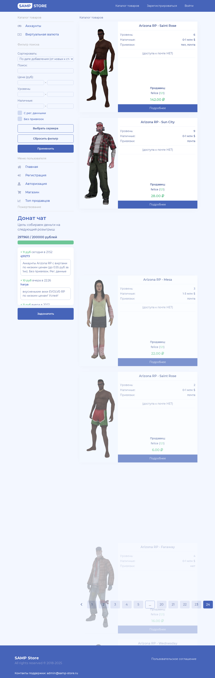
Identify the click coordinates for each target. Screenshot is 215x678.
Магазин (28, 192)
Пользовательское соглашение (173, 659)
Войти (189, 6)
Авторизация (32, 184)
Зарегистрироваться (162, 6)
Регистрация (32, 175)
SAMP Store (27, 658)
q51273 (25, 256)
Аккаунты (29, 26)
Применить (45, 148)
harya (24, 284)
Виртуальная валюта (38, 34)
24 (208, 604)
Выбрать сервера (45, 128)
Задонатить (45, 313)
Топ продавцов (34, 201)
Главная (28, 167)
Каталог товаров (127, 6)
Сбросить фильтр (45, 138)
